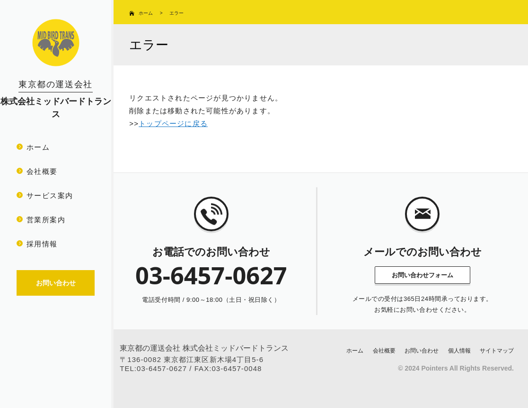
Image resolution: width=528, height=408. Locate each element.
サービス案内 (49, 195)
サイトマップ (497, 350)
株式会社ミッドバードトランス (55, 99)
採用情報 (42, 244)
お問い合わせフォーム (422, 275)
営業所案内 (45, 220)
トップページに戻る (173, 123)
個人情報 (459, 350)
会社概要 (42, 171)
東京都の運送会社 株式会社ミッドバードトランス (204, 348)
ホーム (38, 147)
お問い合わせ (422, 350)
